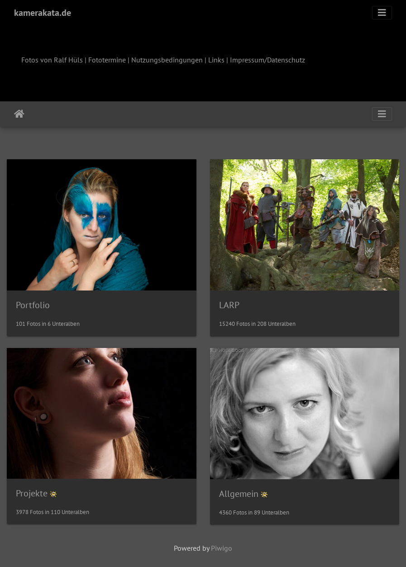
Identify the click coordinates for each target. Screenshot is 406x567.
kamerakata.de (42, 13)
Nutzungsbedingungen (167, 59)
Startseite (19, 114)
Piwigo (221, 548)
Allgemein (238, 494)
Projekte (32, 493)
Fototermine (107, 59)
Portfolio (33, 305)
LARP (229, 305)
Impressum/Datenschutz (267, 59)
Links (216, 59)
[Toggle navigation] (382, 12)
